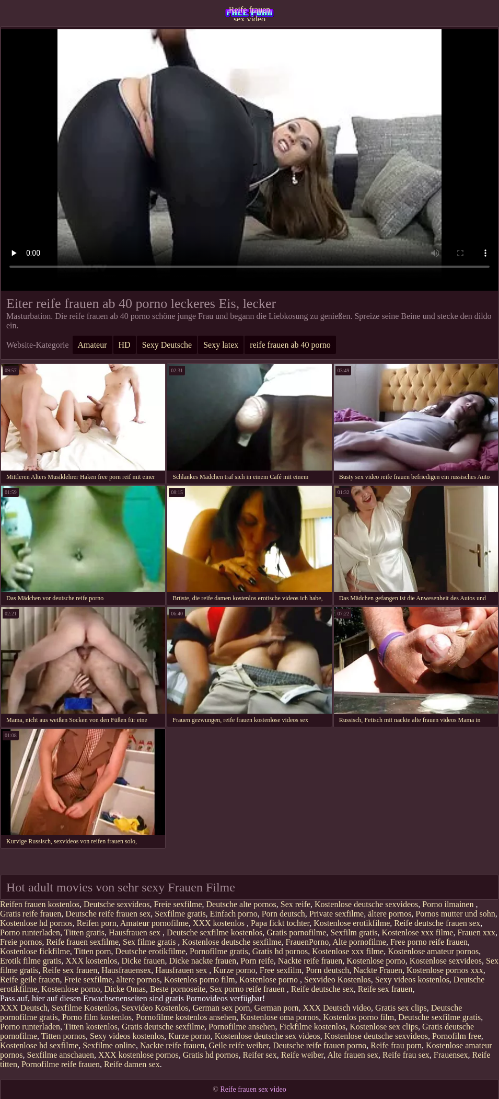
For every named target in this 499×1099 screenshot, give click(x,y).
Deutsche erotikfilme (150, 951)
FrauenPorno (307, 941)
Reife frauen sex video (250, 13)
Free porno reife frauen (429, 941)
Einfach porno (234, 913)
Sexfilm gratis (353, 932)
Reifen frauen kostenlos (39, 904)
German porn (276, 1007)
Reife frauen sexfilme (82, 941)
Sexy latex (220, 344)
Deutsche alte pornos (241, 904)
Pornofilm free (456, 1036)
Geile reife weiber (238, 1045)
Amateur (92, 344)
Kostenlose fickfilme (35, 951)
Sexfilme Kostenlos (85, 1007)
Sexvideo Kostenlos (337, 979)
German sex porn (221, 1007)
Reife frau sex (406, 1054)
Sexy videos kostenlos (412, 979)
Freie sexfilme (178, 904)
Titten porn (92, 951)
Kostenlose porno (375, 960)
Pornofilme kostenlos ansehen (186, 1017)
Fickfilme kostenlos (313, 1026)
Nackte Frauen (377, 970)
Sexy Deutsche (167, 344)
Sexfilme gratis (180, 913)
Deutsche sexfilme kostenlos (214, 932)
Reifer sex (259, 1054)
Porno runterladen (30, 932)
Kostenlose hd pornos (36, 923)
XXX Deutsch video (337, 1007)
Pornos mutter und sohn (455, 913)
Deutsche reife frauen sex (107, 913)
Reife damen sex (132, 1064)
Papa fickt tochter (280, 923)
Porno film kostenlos (97, 1017)
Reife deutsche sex (322, 988)
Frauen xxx (476, 932)
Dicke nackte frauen (202, 960)
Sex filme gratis (150, 941)
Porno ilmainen (448, 904)
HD (125, 344)
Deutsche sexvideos (117, 904)
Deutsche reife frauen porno (319, 1045)
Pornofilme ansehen (241, 1026)
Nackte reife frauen (310, 960)
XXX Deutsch (24, 1007)
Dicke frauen (143, 960)
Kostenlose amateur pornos (433, 951)
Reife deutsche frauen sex (437, 923)
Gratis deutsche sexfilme (163, 1026)
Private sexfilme (336, 913)
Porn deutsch (283, 913)
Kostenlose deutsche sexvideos (366, 904)
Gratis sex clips (401, 1007)
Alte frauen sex (352, 1054)
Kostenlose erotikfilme (352, 923)
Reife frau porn (396, 1045)
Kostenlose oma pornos (279, 1017)
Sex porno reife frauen (248, 988)
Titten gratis (84, 932)
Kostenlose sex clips (384, 1026)
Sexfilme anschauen (60, 1054)
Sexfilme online (109, 1045)
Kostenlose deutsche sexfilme (231, 941)
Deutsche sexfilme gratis (439, 1017)
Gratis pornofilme (296, 932)
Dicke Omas (125, 988)
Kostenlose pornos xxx (445, 970)
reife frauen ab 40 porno (290, 344)
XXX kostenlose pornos (138, 1054)
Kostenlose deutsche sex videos (267, 1036)
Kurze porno (234, 970)
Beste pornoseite (177, 988)
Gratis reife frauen (30, 913)
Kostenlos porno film (199, 979)
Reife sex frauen (69, 970)
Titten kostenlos (91, 1026)
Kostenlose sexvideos (446, 960)
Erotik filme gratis (30, 960)
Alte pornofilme (359, 941)
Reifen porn (97, 923)
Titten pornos (63, 1036)
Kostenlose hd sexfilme (39, 1045)
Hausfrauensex (126, 970)
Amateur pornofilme (154, 923)
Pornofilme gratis (219, 951)
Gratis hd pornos (280, 951)
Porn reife (257, 960)
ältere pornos (389, 913)
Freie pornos (21, 941)
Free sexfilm (280, 970)
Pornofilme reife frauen (60, 1064)
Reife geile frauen (30, 979)
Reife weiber (302, 1054)
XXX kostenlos (220, 923)
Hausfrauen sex (136, 932)
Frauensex (451, 1054)
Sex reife (295, 904)
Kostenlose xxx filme (418, 932)
